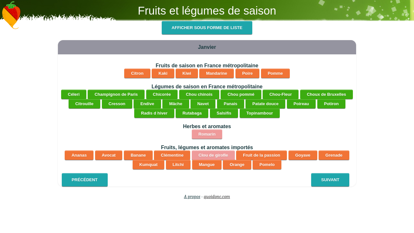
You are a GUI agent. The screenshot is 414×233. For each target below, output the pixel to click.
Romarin (207, 134)
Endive (147, 103)
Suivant (330, 179)
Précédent (85, 179)
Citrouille (84, 103)
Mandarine (216, 73)
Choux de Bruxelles (326, 94)
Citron (137, 73)
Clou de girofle (213, 155)
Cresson (117, 103)
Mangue (207, 164)
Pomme (275, 73)
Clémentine (172, 155)
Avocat (109, 155)
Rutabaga (192, 113)
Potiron (331, 103)
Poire (247, 73)
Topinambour (259, 113)
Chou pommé (240, 94)
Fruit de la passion (261, 155)
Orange (237, 164)
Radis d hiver (154, 113)
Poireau (301, 103)
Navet (203, 103)
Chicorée (162, 94)
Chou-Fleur (280, 94)
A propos (192, 196)
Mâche (175, 103)
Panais (230, 103)
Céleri (74, 94)
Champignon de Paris (116, 94)
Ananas (79, 155)
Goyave (302, 155)
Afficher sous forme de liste (207, 27)
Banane (138, 155)
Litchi (178, 164)
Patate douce (265, 103)
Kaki (162, 73)
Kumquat (148, 164)
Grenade (334, 155)
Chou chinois (199, 94)
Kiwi (186, 73)
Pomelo (267, 164)
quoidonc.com (217, 196)
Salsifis (224, 113)
